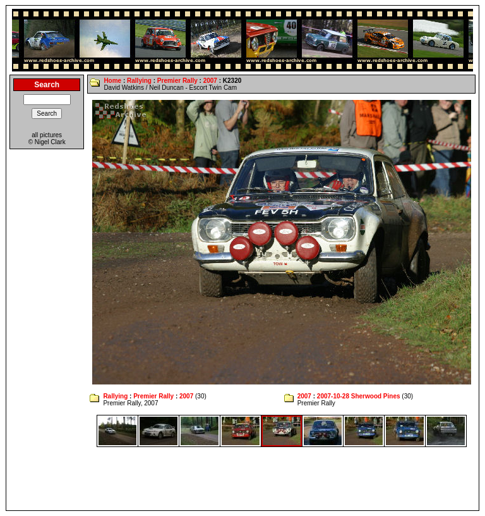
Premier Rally (177, 80)
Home (112, 80)
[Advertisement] (242, 478)
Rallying (139, 80)
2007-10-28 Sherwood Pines (358, 396)
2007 (210, 80)
